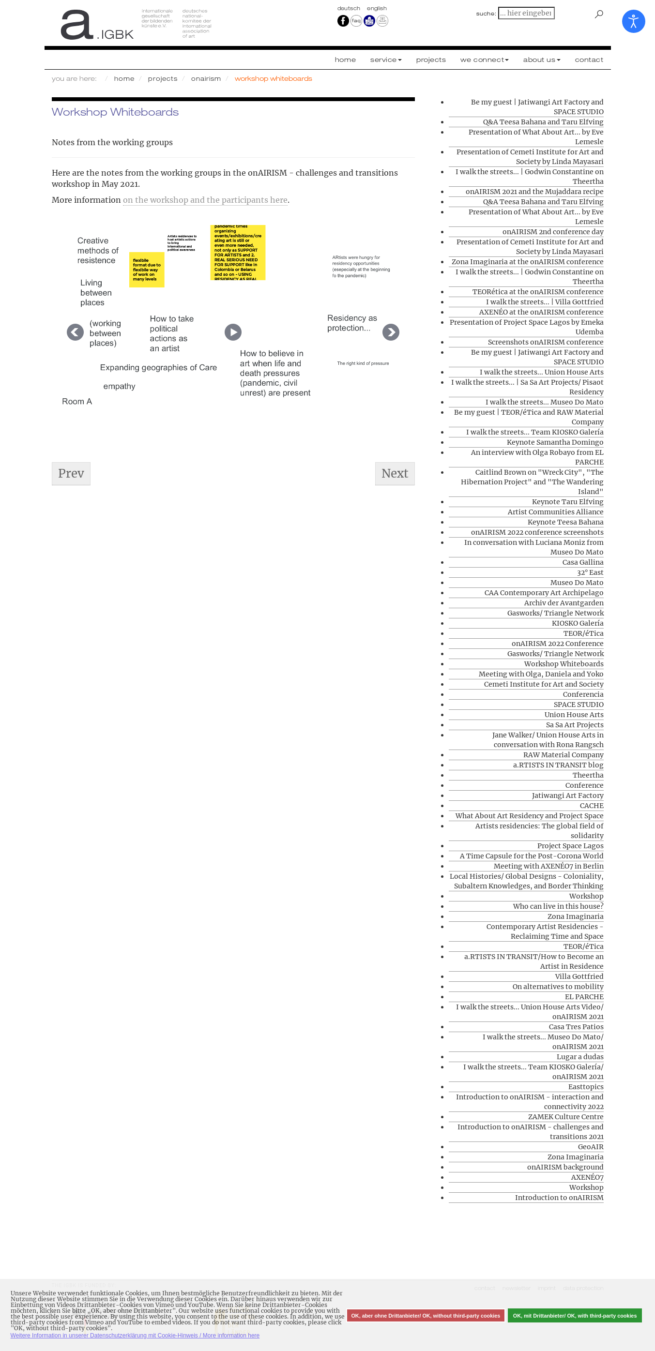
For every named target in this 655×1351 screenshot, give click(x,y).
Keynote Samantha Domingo (555, 442)
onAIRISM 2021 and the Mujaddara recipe (535, 191)
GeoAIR (591, 1146)
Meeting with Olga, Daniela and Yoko (541, 674)
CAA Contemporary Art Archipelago (544, 592)
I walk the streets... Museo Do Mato (545, 402)
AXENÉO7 (587, 1177)
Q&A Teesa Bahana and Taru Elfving (543, 122)
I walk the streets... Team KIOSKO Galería (535, 432)
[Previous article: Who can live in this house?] (71, 473)
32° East (590, 572)
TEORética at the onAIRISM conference (538, 291)
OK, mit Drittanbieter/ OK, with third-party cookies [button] (575, 1316)
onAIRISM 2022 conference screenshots (537, 532)
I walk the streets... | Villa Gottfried (545, 302)
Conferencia (583, 694)
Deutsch (350, 8)
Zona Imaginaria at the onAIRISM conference (528, 261)
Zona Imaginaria (576, 916)
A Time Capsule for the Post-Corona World (532, 856)
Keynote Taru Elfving (568, 501)
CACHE (592, 805)
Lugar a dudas (580, 1056)
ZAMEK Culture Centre (566, 1116)
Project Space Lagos (570, 845)
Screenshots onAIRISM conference (546, 342)
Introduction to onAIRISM (559, 1197)
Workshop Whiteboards (564, 664)
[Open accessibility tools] (633, 21)
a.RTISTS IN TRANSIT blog (558, 765)
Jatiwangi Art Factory (568, 795)
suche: (486, 13)
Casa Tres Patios (576, 1026)
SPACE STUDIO (579, 704)
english (377, 8)
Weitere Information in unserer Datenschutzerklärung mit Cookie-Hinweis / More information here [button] (135, 1335)
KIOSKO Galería (578, 623)
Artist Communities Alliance (556, 512)
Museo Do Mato (577, 582)
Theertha (588, 775)
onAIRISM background (565, 1167)
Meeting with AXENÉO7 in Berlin (549, 866)
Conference (584, 785)
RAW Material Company (563, 755)
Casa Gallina (583, 562)
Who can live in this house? (558, 906)
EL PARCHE (584, 996)
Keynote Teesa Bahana (566, 522)
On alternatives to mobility (558, 986)
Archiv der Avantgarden (564, 603)
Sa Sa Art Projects (575, 725)
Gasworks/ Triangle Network (555, 613)
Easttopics (586, 1086)
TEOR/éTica (584, 633)
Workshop (586, 896)
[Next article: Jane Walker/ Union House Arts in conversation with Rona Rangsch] (395, 473)
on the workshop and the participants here (205, 200)
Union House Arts (574, 714)
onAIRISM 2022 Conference (558, 643)
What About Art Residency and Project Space (530, 815)
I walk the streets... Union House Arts (542, 372)
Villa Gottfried (579, 976)
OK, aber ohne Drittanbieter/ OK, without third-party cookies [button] (425, 1316)
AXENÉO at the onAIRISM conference (541, 312)
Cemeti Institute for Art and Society (544, 684)
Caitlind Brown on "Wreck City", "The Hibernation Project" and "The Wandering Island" (532, 482)
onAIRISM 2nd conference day (553, 231)
